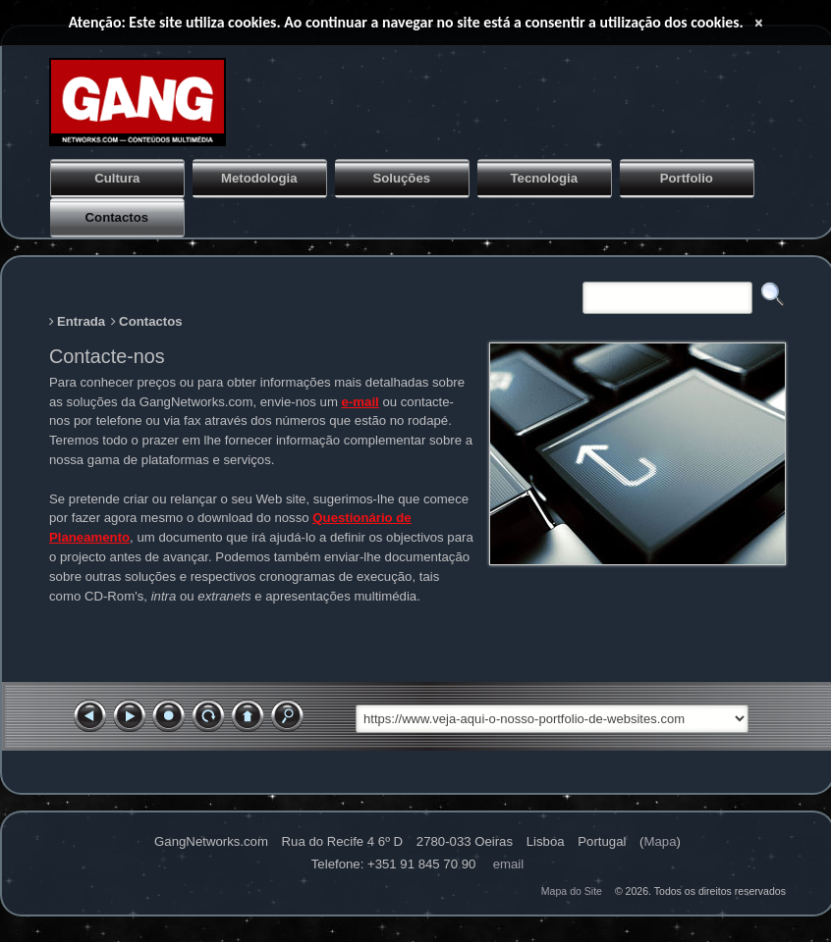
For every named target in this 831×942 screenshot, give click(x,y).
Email (509, 864)
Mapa (659, 841)
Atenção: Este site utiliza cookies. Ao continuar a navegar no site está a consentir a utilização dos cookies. (406, 22)
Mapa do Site (571, 891)
